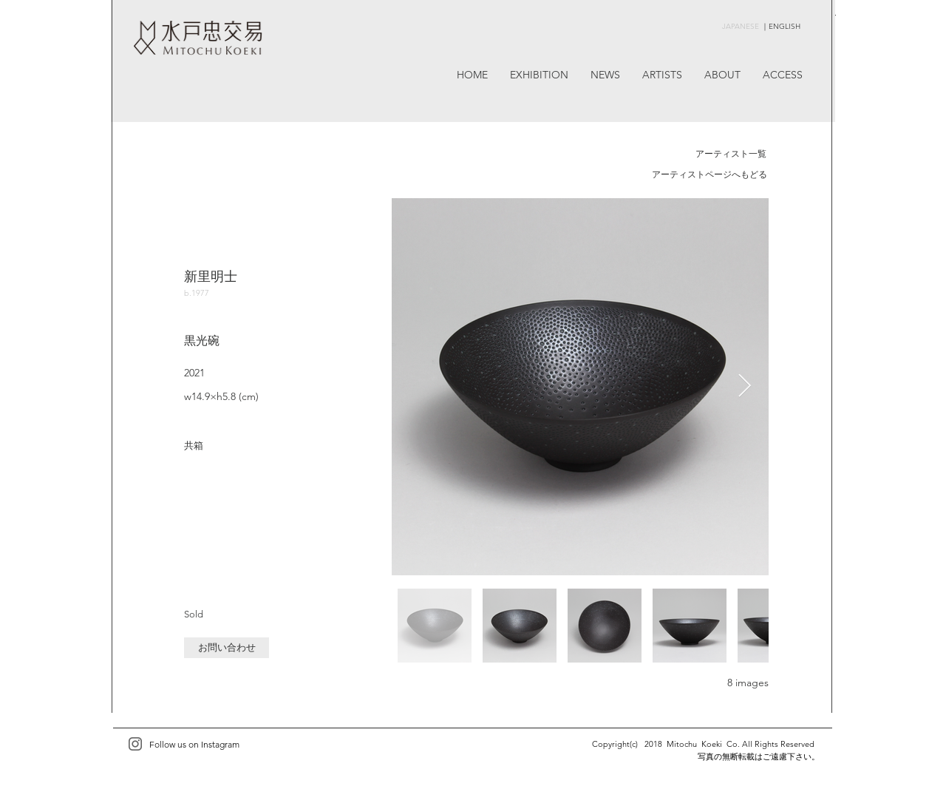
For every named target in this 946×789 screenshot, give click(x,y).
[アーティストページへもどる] (709, 175)
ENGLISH (784, 26)
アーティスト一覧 (730, 153)
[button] (226, 647)
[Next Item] (744, 386)
